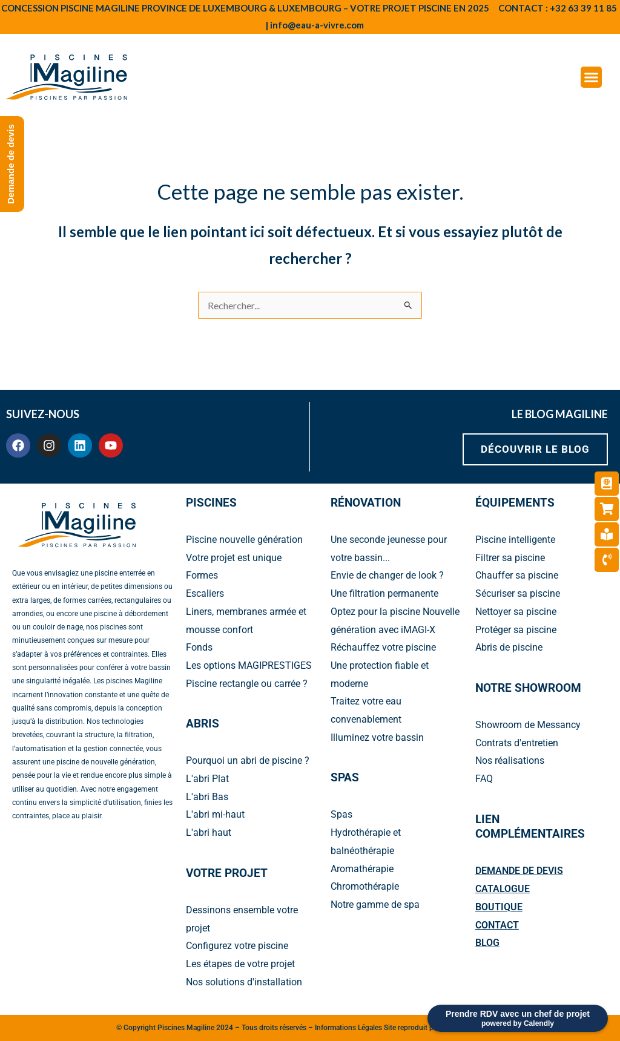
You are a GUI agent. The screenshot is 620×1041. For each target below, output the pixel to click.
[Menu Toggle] (591, 77)
